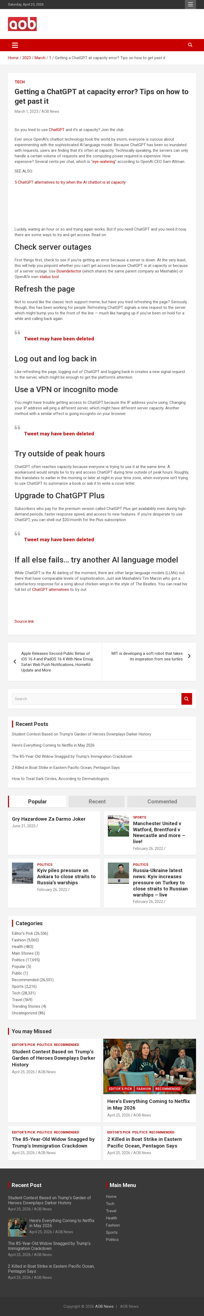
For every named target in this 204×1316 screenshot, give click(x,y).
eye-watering (103, 161)
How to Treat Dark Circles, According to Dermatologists (60, 778)
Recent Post (26, 1185)
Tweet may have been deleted (59, 339)
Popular (18, 966)
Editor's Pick (22, 933)
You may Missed (32, 1031)
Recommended (25, 979)
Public (17, 973)
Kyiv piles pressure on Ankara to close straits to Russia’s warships (66, 876)
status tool (49, 276)
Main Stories (23, 953)
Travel (17, 999)
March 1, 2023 (26, 111)
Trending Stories (26, 1006)
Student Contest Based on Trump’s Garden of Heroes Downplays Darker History (81, 734)
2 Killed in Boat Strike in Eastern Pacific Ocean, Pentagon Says (66, 767)
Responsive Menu (190, 4)
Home (111, 1196)
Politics (44, 865)
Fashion (19, 940)
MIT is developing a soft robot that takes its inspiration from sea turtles (147, 656)
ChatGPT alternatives (50, 589)
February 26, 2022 (148, 848)
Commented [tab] (162, 801)
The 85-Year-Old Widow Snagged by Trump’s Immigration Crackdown (72, 756)
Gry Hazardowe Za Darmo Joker (49, 819)
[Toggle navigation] (15, 45)
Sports (139, 817)
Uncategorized (24, 1013)
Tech (20, 82)
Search (186, 699)
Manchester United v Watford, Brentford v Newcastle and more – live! (159, 832)
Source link (24, 621)
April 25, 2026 (23, 1072)
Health (17, 946)
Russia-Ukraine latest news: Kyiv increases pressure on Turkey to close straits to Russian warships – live (160, 882)
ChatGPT (57, 129)
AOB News (50, 111)
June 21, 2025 (24, 826)
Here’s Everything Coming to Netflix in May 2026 (53, 745)
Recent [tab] (97, 801)
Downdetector (69, 271)
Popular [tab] (37, 801)
